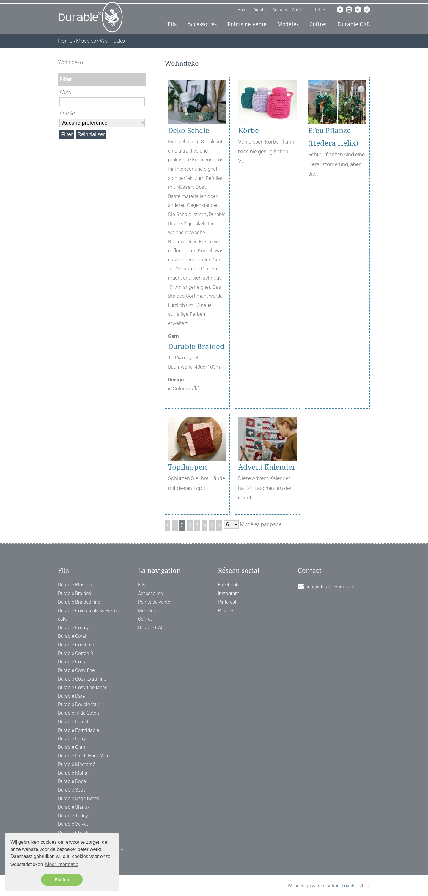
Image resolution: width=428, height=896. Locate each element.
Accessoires (202, 24)
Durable (260, 10)
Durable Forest (73, 721)
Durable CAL (354, 24)
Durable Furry (72, 738)
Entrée (66, 113)
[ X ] (142, 62)
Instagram (228, 593)
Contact (279, 10)
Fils (172, 24)
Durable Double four (78, 704)
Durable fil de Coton (78, 713)
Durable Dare (71, 696)
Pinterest (227, 602)
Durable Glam (72, 747)
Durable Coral (72, 636)
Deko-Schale (188, 130)
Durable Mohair (74, 773)
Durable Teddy (73, 816)
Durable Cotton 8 (75, 653)
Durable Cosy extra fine (82, 679)
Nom (65, 92)
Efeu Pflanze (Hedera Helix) (333, 137)
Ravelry (225, 610)
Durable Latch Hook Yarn (84, 756)
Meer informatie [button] (61, 864)
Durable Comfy (73, 627)
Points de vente (247, 24)
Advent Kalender (266, 467)
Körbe (248, 130)
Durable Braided (197, 346)
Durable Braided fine (79, 602)
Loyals (348, 886)
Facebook (228, 585)
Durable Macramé (76, 764)
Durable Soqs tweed (78, 798)
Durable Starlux (74, 807)
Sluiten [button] (62, 879)
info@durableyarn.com (331, 586)
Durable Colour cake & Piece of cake (90, 615)
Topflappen (187, 467)
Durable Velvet (73, 824)
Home (242, 10)
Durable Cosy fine (76, 670)
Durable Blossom (76, 585)
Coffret (298, 10)
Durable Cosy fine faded (83, 687)
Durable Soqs (72, 790)
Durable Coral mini (77, 645)
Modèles (288, 24)
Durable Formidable (78, 730)
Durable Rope (72, 781)
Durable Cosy (72, 662)
